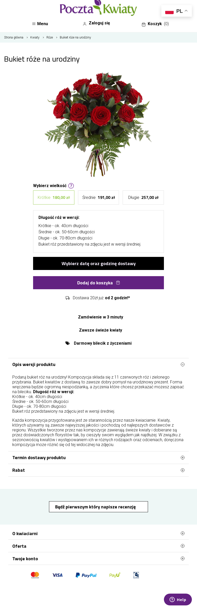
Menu (40, 23)
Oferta (98, 545)
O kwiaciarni (98, 533)
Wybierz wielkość (53, 185)
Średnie (98, 197)
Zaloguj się (96, 23)
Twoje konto (98, 558)
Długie (143, 197)
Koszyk (155, 24)
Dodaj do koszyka (98, 282)
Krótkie (54, 197)
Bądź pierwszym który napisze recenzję (96, 506)
